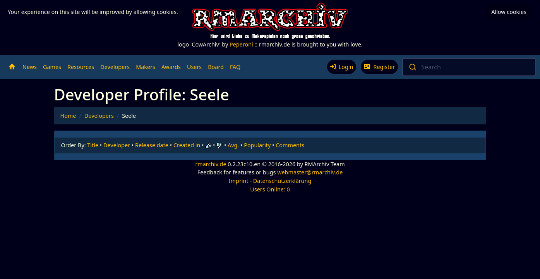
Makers (145, 67)
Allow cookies (508, 12)
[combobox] (469, 67)
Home (68, 115)
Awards (171, 67)
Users (194, 67)
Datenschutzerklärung (282, 180)
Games (52, 67)
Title (92, 145)
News (29, 67)
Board (216, 67)
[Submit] (412, 67)
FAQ (235, 67)
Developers (115, 67)
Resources (80, 67)
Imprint (239, 180)
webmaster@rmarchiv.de (310, 172)
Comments (290, 145)
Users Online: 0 (270, 189)
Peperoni (241, 44)
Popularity (257, 145)
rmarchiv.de (210, 164)
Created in (186, 145)
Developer (116, 145)
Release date (151, 145)
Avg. (233, 145)
